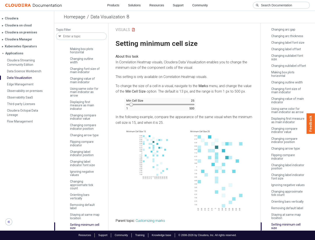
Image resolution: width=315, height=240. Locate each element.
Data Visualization (108, 16)
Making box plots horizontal (81, 50)
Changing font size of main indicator (85, 70)
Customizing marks (150, 221)
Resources (156, 5)
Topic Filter (63, 29)
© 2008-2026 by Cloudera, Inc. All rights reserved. (207, 235)
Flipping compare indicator (82, 143)
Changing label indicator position (82, 153)
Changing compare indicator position (83, 126)
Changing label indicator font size (82, 163)
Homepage (74, 16)
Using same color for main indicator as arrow (84, 92)
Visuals (123, 29)
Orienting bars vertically (79, 196)
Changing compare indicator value (83, 117)
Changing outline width (81, 60)
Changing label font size (287, 42)
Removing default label (82, 206)
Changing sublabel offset (288, 65)
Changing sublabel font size (287, 57)
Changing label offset (286, 49)
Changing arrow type (84, 135)
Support (178, 5)
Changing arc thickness (287, 36)
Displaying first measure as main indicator (82, 105)
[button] (160, 104)
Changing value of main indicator (82, 80)
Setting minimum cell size (84, 226)
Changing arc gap (283, 29)
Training (140, 235)
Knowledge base (161, 235)
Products (113, 5)
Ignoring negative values (82, 173)
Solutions (134, 5)
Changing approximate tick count (81, 185)
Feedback (311, 124)
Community (200, 5)
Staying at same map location (85, 216)
